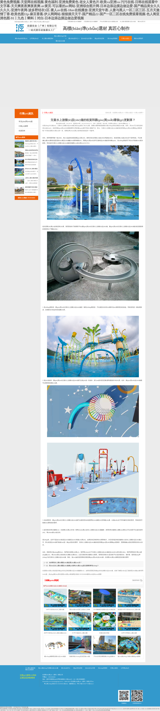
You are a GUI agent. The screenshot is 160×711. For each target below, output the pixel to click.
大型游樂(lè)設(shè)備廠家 (91, 21)
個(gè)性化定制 (99, 38)
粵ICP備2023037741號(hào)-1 (85, 683)
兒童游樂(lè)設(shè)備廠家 (75, 21)
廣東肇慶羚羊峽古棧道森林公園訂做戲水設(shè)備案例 (31, 187)
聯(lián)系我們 (138, 38)
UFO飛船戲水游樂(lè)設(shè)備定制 (104, 609)
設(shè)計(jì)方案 (86, 38)
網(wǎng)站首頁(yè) (21, 38)
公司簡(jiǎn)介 (34, 38)
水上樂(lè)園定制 (47, 38)
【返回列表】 (136, 580)
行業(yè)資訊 (125, 38)
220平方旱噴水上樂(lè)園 (129, 633)
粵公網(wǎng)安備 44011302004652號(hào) (56, 683)
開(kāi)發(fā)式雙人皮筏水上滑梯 (79, 609)
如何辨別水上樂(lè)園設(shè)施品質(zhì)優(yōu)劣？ (65, 562)
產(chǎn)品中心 (73, 38)
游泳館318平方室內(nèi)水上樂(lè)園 (129, 609)
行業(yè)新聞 (23, 126)
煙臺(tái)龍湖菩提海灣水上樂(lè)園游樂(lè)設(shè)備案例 (31, 150)
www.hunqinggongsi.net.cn (56, 681)
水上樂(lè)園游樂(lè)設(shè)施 (128, 21)
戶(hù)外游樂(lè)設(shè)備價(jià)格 (109, 21)
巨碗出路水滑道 (104, 633)
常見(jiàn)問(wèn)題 (26, 121)
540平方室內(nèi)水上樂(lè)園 (55, 609)
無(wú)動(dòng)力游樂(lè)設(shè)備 (60, 38)
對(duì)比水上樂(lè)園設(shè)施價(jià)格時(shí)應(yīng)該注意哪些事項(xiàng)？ (74, 565)
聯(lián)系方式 (141, 21)
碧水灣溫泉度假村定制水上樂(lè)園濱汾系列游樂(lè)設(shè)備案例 (31, 160)
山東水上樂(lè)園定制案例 (31, 178)
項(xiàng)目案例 (112, 38)
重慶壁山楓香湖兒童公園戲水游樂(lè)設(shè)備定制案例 (31, 141)
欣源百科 (22, 131)
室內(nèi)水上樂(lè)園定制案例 (31, 169)
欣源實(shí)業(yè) (118, 112)
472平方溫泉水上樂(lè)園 (79, 633)
